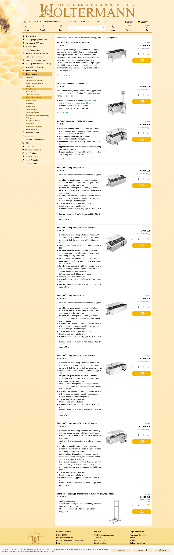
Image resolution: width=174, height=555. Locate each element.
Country (144, 22)
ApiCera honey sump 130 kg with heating (75, 121)
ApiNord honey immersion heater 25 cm (75, 103)
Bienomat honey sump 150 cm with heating (76, 355)
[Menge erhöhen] (144, 54)
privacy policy (51, 551)
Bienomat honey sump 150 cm (71, 295)
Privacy (132, 540)
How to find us (62, 543)
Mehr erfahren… (63, 75)
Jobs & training (100, 543)
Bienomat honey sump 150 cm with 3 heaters (77, 423)
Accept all (121, 550)
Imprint (132, 538)
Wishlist (129, 28)
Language (131, 22)
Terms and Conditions (138, 535)
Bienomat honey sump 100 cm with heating (76, 227)
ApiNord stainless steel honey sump (73, 42)
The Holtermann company (104, 535)
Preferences (162, 550)
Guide (60, 28)
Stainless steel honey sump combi (72, 83)
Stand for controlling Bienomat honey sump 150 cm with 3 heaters (86, 494)
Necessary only (142, 550)
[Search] (104, 28)
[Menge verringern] (133, 54)
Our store (97, 538)
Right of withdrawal (137, 543)
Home (26, 28)
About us (43, 28)
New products (99, 540)
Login (113, 28)
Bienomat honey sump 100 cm (71, 167)
